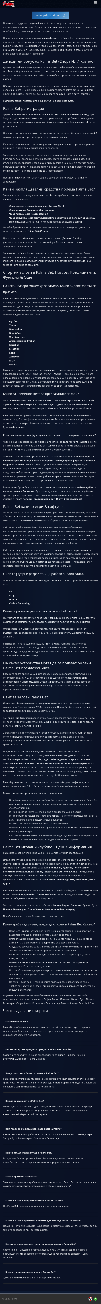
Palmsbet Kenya (69, 1003)
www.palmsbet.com (48, 15)
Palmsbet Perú (87, 1003)
